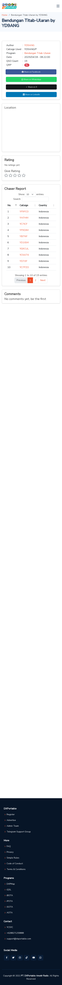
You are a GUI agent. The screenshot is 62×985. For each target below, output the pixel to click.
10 (8, 267)
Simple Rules (13, 858)
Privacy (10, 852)
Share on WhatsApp (31, 79)
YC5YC (10, 927)
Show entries (31, 194)
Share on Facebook (31, 72)
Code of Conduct (15, 864)
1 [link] (30, 280)
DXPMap (11, 884)
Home (4, 15)
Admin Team (13, 826)
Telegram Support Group (19, 832)
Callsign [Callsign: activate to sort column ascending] (24, 205)
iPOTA (10, 901)
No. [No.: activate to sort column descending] (9, 205)
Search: (31, 199)
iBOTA (10, 895)
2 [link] (35, 280)
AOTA (10, 913)
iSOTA (10, 907)
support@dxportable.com (19, 939)
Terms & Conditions (16, 869)
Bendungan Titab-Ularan (37, 53)
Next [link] (43, 280)
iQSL (9, 890)
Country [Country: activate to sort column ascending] (43, 205)
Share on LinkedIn (31, 94)
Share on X (31, 87)
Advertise (11, 820)
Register (11, 814)
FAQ (9, 846)
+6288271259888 (15, 933)
